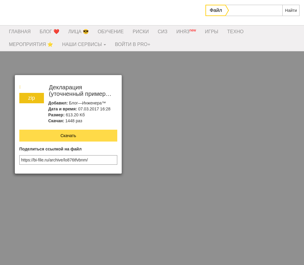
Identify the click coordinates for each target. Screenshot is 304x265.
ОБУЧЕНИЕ (111, 31)
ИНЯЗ (186, 31)
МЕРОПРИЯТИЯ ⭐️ (31, 44)
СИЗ (162, 31)
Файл (216, 10)
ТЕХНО (235, 31)
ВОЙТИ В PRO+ (132, 44)
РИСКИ (141, 31)
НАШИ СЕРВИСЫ (84, 44)
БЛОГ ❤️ (49, 31)
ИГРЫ (211, 31)
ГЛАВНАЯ (20, 31)
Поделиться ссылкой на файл (50, 149)
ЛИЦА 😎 (78, 31)
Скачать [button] (68, 135)
